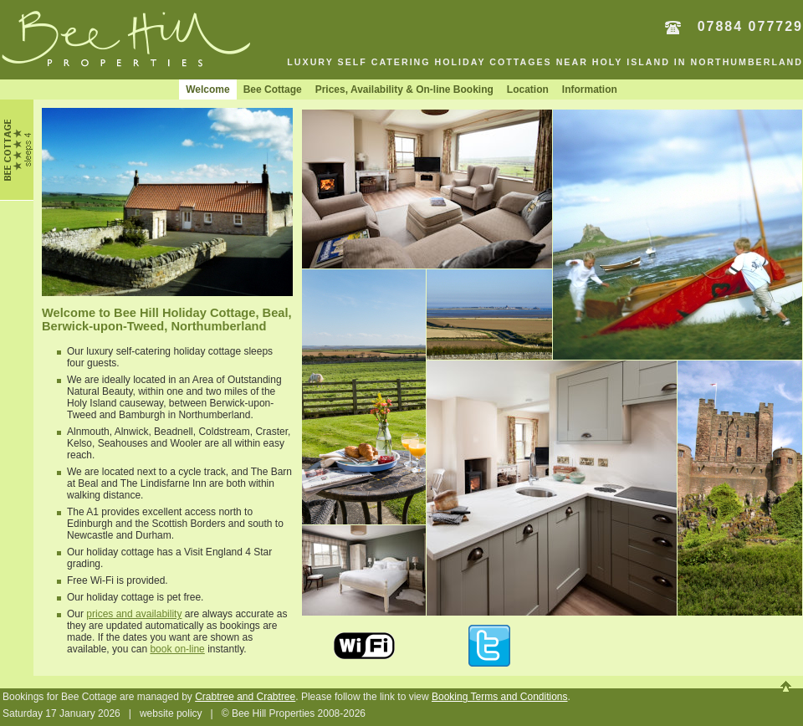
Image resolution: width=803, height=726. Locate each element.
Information (589, 89)
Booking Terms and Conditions (500, 697)
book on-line (177, 649)
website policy (171, 713)
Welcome (207, 89)
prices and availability (134, 614)
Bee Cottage (272, 89)
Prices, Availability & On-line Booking (404, 89)
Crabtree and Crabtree (245, 697)
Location (528, 89)
